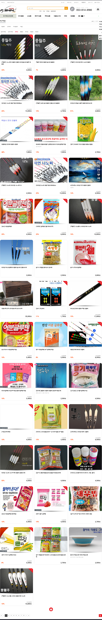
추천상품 (47, 16)
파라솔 (47, 11)
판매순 (16, 31)
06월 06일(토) (10, 2)
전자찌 (9, 26)
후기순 (26, 31)
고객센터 (97, 2)
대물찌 (3, 26)
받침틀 (73, 16)
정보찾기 (76, 2)
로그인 (62, 2)
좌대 (65, 16)
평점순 (21, 31)
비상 (44, 11)
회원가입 (69, 2)
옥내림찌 (15, 26)
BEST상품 (38, 16)
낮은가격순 (10, 31)
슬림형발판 (53, 11)
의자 (40, 11)
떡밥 (21, 26)
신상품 (29, 16)
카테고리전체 (8, 16)
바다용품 (21, 16)
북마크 (3, 2)
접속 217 (90, 2)
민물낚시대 (57, 16)
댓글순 (31, 31)
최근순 (36, 31)
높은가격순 (3, 31)
